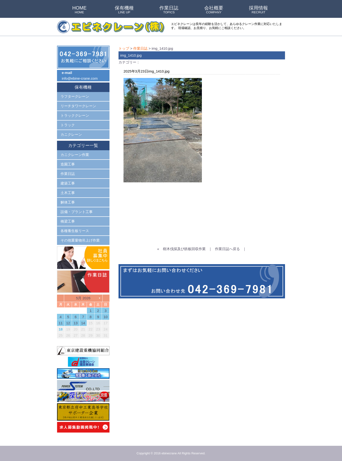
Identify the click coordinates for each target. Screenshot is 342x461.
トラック (68, 125)
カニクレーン (71, 134)
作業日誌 (168, 10)
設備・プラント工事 (77, 212)
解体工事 (68, 202)
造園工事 (68, 164)
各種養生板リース (75, 231)
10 (106, 317)
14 (83, 323)
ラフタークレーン (75, 96)
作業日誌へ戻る (227, 249)
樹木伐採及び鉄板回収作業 (184, 249)
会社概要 (213, 10)
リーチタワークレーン (78, 106)
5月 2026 (83, 298)
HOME (79, 10)
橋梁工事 (68, 221)
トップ (124, 48)
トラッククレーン (75, 115)
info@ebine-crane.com (80, 78)
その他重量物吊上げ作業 (80, 240)
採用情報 (258, 10)
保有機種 (124, 10)
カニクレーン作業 (75, 155)
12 (68, 323)
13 (76, 323)
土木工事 (68, 193)
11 (61, 323)
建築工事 (68, 183)
